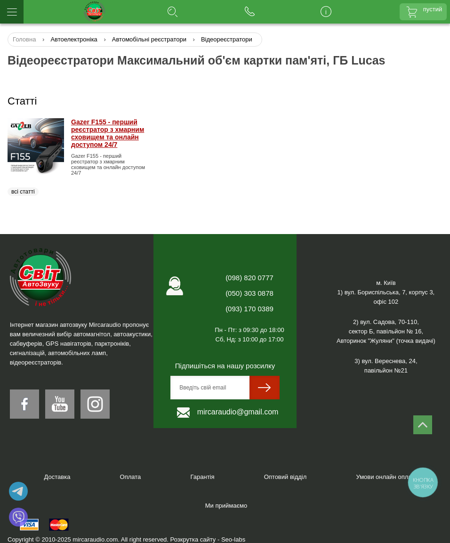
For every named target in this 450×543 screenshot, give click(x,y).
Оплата (130, 476)
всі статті (23, 191)
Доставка (57, 476)
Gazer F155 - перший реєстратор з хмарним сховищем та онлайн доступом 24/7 (107, 133)
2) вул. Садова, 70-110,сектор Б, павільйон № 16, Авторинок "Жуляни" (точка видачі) (386, 331)
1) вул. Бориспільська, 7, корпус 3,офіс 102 (386, 297)
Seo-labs (233, 539)
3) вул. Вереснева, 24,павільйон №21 (385, 365)
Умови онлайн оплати (387, 476)
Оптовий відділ (285, 476)
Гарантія (202, 476)
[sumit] (264, 387)
